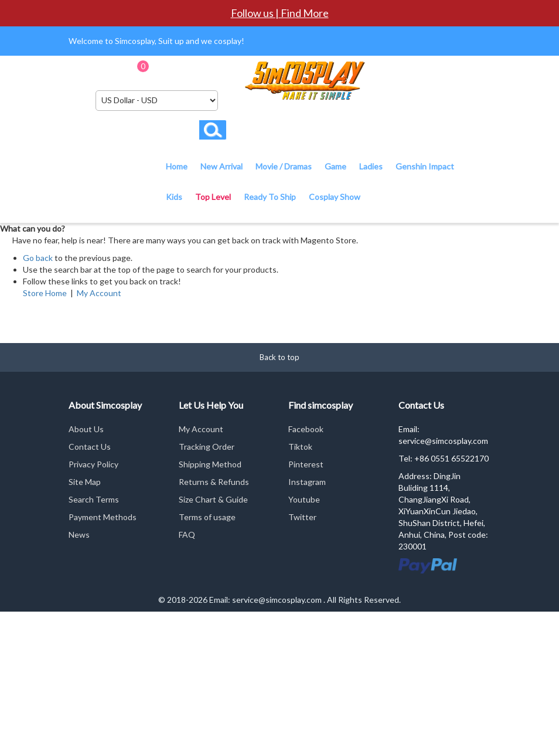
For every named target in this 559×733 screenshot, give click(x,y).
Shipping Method (210, 464)
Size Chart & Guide (213, 499)
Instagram (307, 482)
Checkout (217, 70)
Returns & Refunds (214, 482)
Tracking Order (206, 447)
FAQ (187, 534)
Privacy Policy (93, 464)
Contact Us (90, 447)
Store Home (45, 293)
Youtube (304, 499)
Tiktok (300, 447)
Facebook (305, 429)
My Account (99, 293)
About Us (86, 429)
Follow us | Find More (280, 12)
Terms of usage (207, 517)
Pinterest (305, 464)
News (79, 534)
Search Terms (94, 499)
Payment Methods (103, 517)
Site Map (85, 482)
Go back (38, 258)
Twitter (302, 517)
